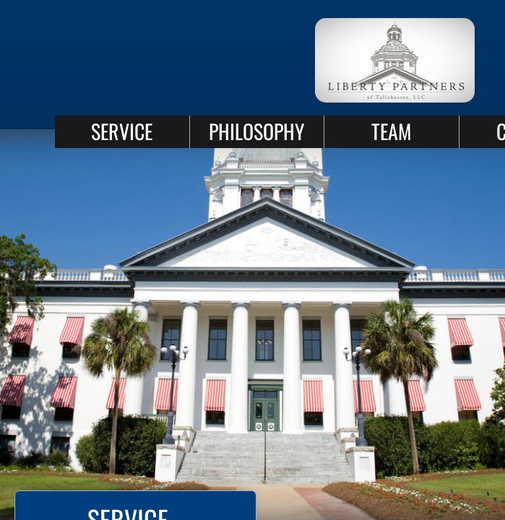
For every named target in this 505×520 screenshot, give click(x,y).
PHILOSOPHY (256, 131)
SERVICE (121, 131)
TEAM (391, 131)
